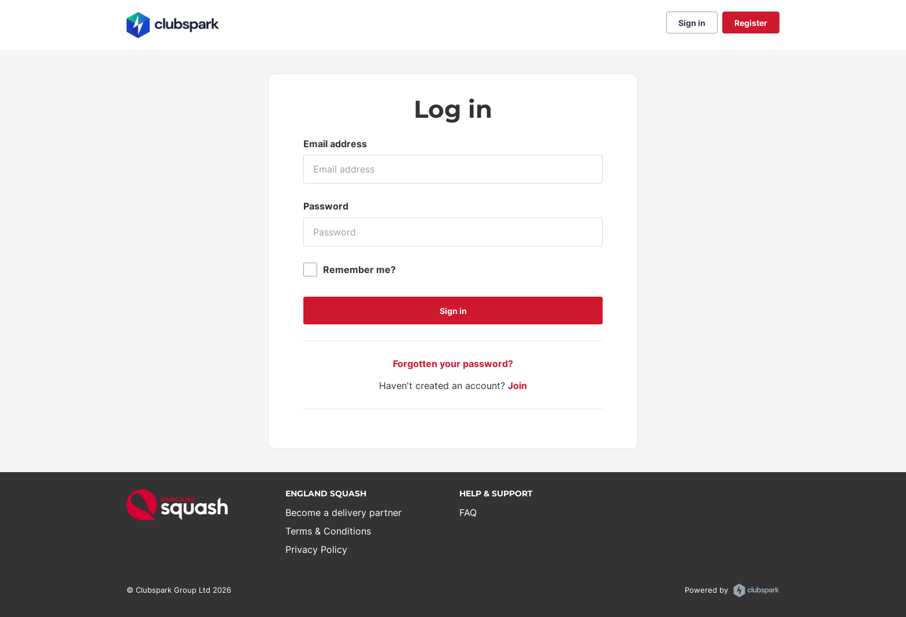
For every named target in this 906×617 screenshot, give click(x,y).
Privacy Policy (316, 549)
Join (517, 385)
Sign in (692, 23)
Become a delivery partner (343, 512)
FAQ (468, 512)
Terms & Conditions (328, 531)
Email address (335, 143)
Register (750, 23)
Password (325, 206)
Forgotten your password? (453, 363)
